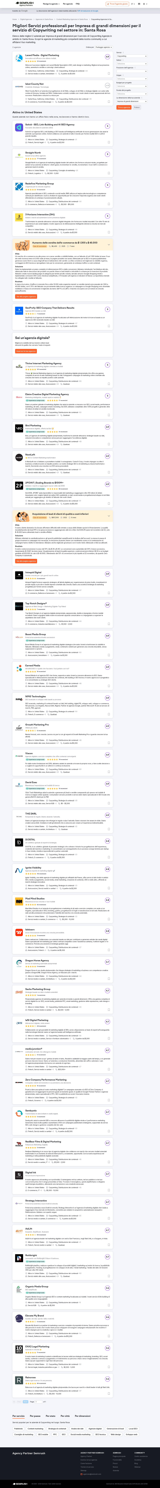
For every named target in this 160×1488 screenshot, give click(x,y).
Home (14, 19)
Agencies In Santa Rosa (44, 19)
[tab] (18, 1416)
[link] (68, 4)
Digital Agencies (26, 19)
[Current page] (38, 1401)
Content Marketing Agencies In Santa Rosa (72, 19)
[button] (133, 4)
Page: (32, 1402)
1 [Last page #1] (45, 1402)
